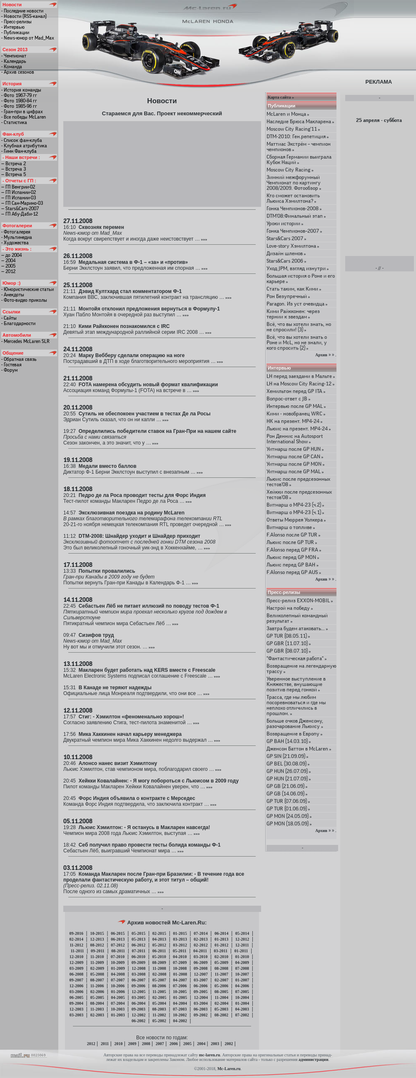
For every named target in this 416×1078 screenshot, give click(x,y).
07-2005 (242, 991)
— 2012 (8, 271)
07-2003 (180, 1009)
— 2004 (8, 260)
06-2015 (118, 933)
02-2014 (76, 939)
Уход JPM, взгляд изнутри (298, 268)
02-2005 (159, 997)
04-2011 (200, 951)
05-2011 (180, 951)
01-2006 (118, 991)
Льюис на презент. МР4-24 (299, 428)
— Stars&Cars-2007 (20, 208)
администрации (313, 1059)
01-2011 (241, 951)
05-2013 (138, 939)
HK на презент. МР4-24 (295, 421)
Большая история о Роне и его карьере (301, 278)
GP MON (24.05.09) (289, 816)
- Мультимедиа (16, 237)
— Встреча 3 (13, 168)
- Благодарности (18, 323)
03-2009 (76, 968)
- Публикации (15, 32)
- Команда (11, 66)
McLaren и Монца (288, 114)
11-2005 (159, 991)
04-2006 (242, 986)
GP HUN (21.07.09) (289, 778)
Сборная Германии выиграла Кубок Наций (299, 159)
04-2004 (180, 1003)
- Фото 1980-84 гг (19, 100)
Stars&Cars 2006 (286, 260)
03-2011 (220, 951)
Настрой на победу (290, 608)
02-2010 (221, 956)
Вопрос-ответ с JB (289, 398)
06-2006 (200, 986)
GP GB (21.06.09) (287, 786)
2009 (132, 1043)
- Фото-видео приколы (24, 300)
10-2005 (180, 991)
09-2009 (138, 962)
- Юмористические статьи (27, 289)
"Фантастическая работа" (297, 658)
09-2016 (76, 933)
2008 (146, 1043)
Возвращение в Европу (295, 733)
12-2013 (97, 939)
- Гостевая (11, 364)
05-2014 (242, 933)
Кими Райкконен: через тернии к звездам (293, 313)
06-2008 (76, 974)
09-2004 (76, 1003)
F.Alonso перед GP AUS (294, 572)
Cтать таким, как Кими (294, 288)
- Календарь (13, 61)
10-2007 (242, 974)
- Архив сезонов (17, 72)
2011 (105, 1043)
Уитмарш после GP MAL (295, 471)
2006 (173, 1043)
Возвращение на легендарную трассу (301, 668)
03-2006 (76, 991)
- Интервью (13, 27)
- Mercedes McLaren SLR (25, 341)
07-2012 (118, 945)
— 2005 (8, 265)
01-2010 (242, 956)
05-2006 (221, 986)
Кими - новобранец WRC (296, 413)
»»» (203, 239)
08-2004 (97, 1003)
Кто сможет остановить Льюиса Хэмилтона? (293, 198)
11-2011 (77, 951)
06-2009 (200, 962)
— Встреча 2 (13, 163)
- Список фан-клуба (21, 140)
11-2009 (97, 962)
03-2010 (200, 956)
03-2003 (76, 1015)
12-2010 (76, 956)
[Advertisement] (162, 163)
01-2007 (242, 980)
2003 (215, 1043)
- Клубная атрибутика (24, 145)
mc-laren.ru (209, 1055)
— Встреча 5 (13, 174)
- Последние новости (22, 10)
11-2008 (159, 968)
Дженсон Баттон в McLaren (299, 748)
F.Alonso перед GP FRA (294, 549)
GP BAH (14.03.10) (289, 741)
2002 (228, 1043)
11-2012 (76, 945)
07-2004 (118, 1003)
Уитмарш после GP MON (296, 464)
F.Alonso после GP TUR (294, 534)
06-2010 (138, 956)
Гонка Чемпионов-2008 (294, 208)
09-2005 (200, 991)
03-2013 (180, 939)
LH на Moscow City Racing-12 (301, 383)
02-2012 (200, 945)
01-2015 (180, 933)
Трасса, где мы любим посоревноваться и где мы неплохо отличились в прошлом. (296, 705)
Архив (321, 355)
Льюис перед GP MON (293, 557)
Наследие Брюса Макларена (300, 121)
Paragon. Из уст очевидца (297, 303)
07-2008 (242, 968)
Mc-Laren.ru (229, 1068)
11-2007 (221, 974)
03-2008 (138, 974)
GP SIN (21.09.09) (288, 756)
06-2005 (76, 997)
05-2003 (221, 1009)
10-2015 (97, 933)
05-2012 (159, 945)
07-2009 (180, 962)
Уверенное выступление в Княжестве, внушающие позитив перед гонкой (296, 684)
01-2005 (180, 997)
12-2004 (201, 997)
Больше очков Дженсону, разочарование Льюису (295, 723)
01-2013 (221, 939)
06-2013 (118, 939)
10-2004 (242, 997)
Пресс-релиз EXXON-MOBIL (300, 600)
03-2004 (200, 1003)
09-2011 (98, 951)
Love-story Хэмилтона (293, 245)
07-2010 (118, 956)
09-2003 (138, 1009)
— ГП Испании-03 (18, 197)
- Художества (15, 242)
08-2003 (159, 1009)
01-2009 (118, 968)
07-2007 (118, 980)
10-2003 (118, 1009)
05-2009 (221, 962)
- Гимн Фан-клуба (19, 151)
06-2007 (138, 980)
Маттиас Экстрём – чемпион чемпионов (299, 146)
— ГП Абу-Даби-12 (19, 213)
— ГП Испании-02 (18, 192)
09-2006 (138, 986)
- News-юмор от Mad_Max (27, 37)
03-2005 (138, 997)
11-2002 (159, 1015)
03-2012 (180, 945)
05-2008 (97, 974)
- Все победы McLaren (23, 116)
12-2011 (242, 945)
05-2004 (159, 1003)
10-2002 (180, 1015)
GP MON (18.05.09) (289, 823)
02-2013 (200, 939)
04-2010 (180, 956)
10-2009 (118, 962)
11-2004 (221, 997)
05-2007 (159, 980)
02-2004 (221, 1003)
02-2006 (97, 991)
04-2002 (180, 1020)
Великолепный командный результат (297, 618)
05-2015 (138, 933)
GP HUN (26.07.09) (289, 771)
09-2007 (76, 980)
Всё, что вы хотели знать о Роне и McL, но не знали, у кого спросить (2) (297, 342)
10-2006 (118, 986)
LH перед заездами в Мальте (301, 376)
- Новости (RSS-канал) (24, 16)
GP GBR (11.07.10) (289, 643)
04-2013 (159, 939)
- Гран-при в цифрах (22, 111)
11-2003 (97, 1009)
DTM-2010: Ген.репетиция (298, 136)
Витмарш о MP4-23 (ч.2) (295, 504)
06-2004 (138, 1003)
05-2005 (97, 997)
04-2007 (180, 980)
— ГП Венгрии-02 (18, 186)
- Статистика (14, 122)
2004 (201, 1043)
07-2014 (200, 933)
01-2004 (242, 1003)
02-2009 (97, 968)
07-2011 (139, 951)
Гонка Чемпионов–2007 (294, 230)
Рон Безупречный (288, 296)
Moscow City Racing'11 (293, 129)
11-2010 (97, 956)
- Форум (9, 370)
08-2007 (97, 980)
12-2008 (138, 968)
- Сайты (9, 317)
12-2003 (76, 1009)
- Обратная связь (19, 359)
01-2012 (221, 945)
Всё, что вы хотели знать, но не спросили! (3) (299, 326)
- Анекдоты (12, 294)
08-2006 (159, 986)
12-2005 (138, 991)
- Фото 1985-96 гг (19, 106)
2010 (118, 1043)
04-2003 (242, 1009)
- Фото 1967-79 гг (19, 95)
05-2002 (159, 1020)
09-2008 (200, 968)
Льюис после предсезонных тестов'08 (298, 481)
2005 (187, 1043)
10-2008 (180, 968)
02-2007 (221, 980)
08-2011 (118, 951)
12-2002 (138, 1015)
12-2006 (76, 986)
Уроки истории (285, 223)
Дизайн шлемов (286, 253)
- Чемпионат (13, 55)
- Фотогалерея (15, 231)
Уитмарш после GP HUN (295, 449)
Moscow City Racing (290, 169)
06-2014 (221, 933)
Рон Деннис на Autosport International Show (295, 438)
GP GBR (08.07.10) (289, 650)
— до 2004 (11, 255)
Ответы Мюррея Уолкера (296, 519)
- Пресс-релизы (16, 21)
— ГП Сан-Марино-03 (22, 203)
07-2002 (242, 1015)
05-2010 (159, 956)
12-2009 (76, 962)
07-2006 (180, 986)
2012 (91, 1043)
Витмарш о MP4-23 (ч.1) (295, 512)
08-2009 (159, 962)
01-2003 (118, 1015)
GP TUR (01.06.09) (288, 808)
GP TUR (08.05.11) (288, 635)
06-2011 (159, 951)
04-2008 (118, 974)
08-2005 (221, 991)
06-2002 (138, 1020)
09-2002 (200, 1015)
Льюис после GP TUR (292, 542)
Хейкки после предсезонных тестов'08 (299, 494)
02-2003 (97, 1015)
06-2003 (200, 1009)
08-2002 (221, 1015)
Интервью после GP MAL (296, 406)
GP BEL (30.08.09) (288, 763)
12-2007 (201, 974)
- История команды (21, 89)
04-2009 (242, 962)
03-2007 (200, 980)
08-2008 (221, 968)
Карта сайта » (281, 97)
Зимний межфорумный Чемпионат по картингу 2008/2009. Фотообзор (294, 182)
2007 (160, 1043)
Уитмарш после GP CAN (295, 456)
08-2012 (97, 945)
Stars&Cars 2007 (286, 238)
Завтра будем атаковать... (297, 628)
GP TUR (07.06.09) (288, 801)
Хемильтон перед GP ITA (296, 391)
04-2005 (118, 997)
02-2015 (159, 933)
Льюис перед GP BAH (293, 564)
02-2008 (159, 974)
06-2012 (138, 945)
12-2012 (242, 939)
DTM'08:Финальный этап (296, 216)
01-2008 (180, 974)
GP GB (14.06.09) (287, 793)
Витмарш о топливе (291, 527)
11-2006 (97, 986)
